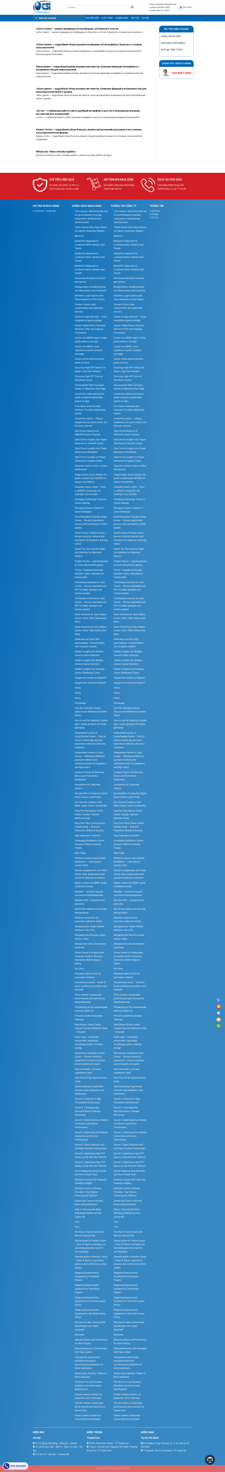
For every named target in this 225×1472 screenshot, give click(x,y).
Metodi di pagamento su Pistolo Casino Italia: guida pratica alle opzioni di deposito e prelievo (91, 874)
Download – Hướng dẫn (45, 211)
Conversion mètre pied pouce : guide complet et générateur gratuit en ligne (90, 397)
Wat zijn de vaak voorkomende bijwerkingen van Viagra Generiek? (90, 1326)
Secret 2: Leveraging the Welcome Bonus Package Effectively (87, 1111)
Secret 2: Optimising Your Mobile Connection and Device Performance (91, 1124)
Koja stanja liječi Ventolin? (88, 835)
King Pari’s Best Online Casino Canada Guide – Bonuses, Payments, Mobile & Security (90, 827)
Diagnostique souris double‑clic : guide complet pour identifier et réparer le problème (91, 478)
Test (77, 1221)
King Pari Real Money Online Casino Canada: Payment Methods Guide (89, 814)
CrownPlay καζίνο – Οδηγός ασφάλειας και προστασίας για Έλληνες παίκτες (91, 422)
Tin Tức (135, 18)
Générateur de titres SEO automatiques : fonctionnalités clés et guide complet (90, 643)
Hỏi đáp (154, 214)
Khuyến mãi (92, 18)
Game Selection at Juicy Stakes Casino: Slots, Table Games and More (90, 618)
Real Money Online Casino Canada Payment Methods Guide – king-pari (91, 1028)
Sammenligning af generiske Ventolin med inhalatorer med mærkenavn (89, 1090)
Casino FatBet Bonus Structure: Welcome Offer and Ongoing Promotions (90, 329)
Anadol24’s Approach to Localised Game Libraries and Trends (90, 245)
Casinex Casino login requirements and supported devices (89, 308)
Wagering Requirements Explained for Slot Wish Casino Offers (90, 1301)
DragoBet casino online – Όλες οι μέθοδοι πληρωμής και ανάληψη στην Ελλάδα (90, 491)
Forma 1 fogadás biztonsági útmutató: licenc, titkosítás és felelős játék (89, 574)
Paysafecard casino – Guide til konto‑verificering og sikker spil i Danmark (91, 986)
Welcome (79, 1334)
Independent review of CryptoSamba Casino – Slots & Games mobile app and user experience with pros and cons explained (90, 740)
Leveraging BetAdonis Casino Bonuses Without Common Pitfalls (89, 844)
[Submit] (132, 7)
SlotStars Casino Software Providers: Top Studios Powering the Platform (88, 1192)
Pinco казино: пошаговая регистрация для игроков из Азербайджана (90, 998)
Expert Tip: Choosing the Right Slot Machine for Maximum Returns (90, 553)
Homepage (80, 703)
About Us (79, 236)
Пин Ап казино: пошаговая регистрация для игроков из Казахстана (90, 1407)
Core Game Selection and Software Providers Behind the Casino (90, 410)
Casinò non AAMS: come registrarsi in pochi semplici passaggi (89, 350)
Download (121, 18)
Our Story (79, 968)
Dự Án (145, 18)
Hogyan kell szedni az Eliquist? (90, 677)
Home (78, 687)
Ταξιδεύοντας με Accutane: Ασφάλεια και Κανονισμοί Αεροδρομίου (88, 1386)
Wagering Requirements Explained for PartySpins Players (87, 1276)
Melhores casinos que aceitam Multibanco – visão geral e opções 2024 (90, 862)
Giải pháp (107, 18)
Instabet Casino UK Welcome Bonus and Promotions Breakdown (89, 776)
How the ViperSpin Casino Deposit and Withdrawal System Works (91, 712)
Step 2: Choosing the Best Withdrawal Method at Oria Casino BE (88, 1213)
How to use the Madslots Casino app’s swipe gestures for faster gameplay (91, 724)
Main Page (80, 853)
